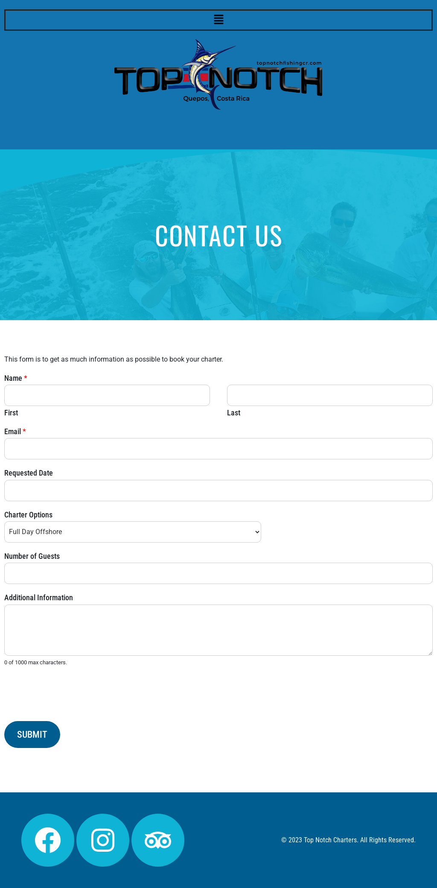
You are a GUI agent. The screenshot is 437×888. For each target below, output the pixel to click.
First (11, 412)
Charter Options (28, 514)
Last (233, 412)
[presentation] (69, 707)
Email (15, 431)
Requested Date (28, 472)
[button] (218, 20)
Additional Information (38, 597)
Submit (32, 734)
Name (15, 378)
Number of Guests (32, 556)
